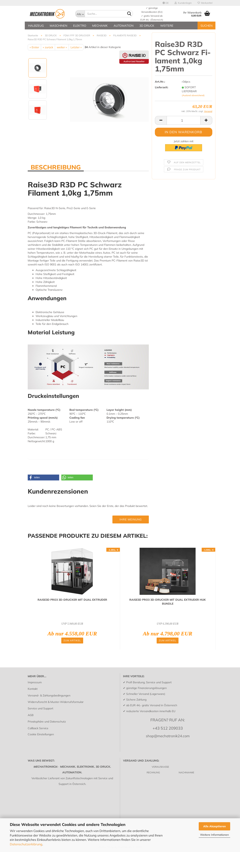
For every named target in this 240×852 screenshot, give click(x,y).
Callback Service (38, 728)
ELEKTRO (79, 25)
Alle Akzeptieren (214, 826)
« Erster (34, 47)
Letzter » (76, 47)
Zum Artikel (72, 640)
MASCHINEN (58, 25)
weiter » (62, 47)
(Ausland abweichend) (193, 95)
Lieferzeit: (161, 87)
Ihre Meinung (131, 519)
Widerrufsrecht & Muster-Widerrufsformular (56, 702)
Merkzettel (205, 2)
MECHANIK (100, 25)
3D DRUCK (146, 25)
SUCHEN (206, 25)
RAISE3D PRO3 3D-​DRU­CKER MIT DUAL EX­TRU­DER (72, 599)
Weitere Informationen (214, 835)
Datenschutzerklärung (26, 844)
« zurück (48, 47)
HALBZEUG (36, 25)
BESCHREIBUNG (56, 167)
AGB (31, 715)
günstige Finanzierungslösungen (146, 688)
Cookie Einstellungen (41, 734)
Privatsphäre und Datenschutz (47, 721)
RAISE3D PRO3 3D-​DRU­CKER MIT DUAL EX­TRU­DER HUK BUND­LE (167, 601)
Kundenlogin (183, 2)
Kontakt (33, 689)
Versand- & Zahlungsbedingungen (49, 695)
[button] (43, 477)
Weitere (166, 25)
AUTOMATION (123, 25)
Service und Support (40, 708)
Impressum (35, 682)
